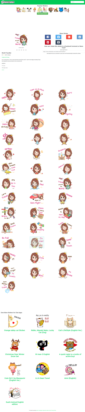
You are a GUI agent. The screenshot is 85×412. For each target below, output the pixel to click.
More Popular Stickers (42, 13)
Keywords (44, 410)
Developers (40, 410)
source (3, 69)
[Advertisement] (35, 24)
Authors (47, 410)
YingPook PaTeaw (5, 57)
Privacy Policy (53, 410)
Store (50, 410)
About (37, 410)
